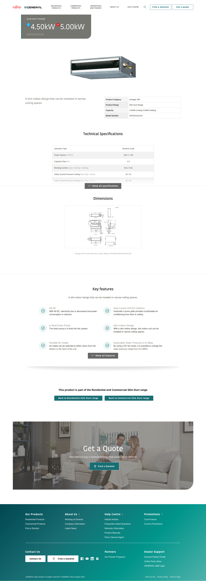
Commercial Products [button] (75, 7)
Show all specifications (103, 186)
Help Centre (113, 514)
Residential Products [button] (56, 7)
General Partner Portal (154, 557)
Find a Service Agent (114, 537)
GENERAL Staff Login (154, 566)
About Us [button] (114, 7)
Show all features (103, 355)
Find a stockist (63, 559)
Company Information (75, 524)
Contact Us (35, 559)
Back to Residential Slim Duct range (78, 398)
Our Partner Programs (115, 557)
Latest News (70, 528)
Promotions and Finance (96, 7)
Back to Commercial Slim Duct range (129, 398)
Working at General (74, 519)
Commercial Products (35, 524)
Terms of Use (151, 577)
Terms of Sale (175, 577)
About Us (71, 514)
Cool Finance (150, 519)
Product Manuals (112, 533)
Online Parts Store (152, 561)
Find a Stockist (160, 7)
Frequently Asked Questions (118, 524)
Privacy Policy (163, 577)
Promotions (152, 514)
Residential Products (35, 519)
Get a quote (182, 7)
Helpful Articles (112, 519)
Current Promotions (153, 524)
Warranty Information (114, 528)
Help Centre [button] (133, 7)
